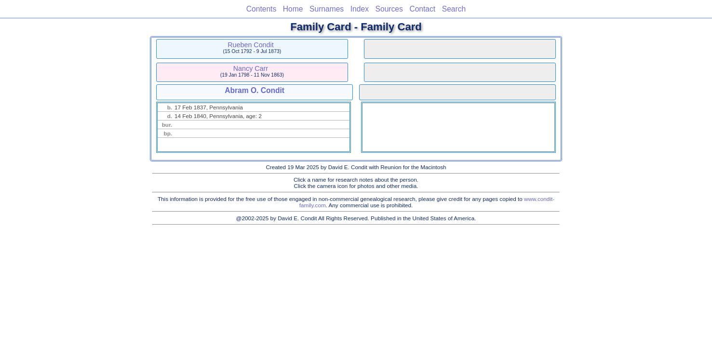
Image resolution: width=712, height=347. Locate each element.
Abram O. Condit (254, 90)
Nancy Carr (250, 68)
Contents (261, 9)
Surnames (326, 9)
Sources (389, 9)
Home (293, 9)
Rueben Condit (250, 45)
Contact (422, 9)
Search (454, 9)
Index (359, 9)
